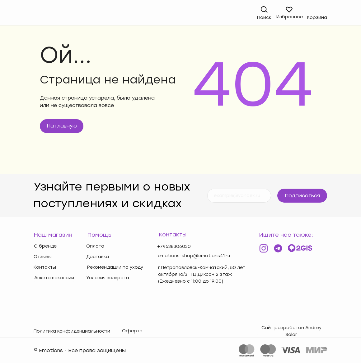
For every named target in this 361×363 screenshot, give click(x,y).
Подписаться (302, 196)
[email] (239, 196)
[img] (37, 13)
